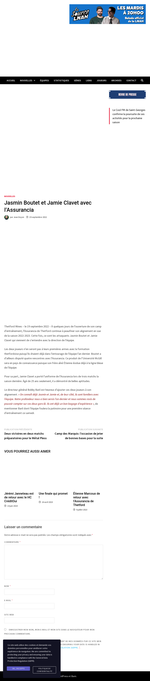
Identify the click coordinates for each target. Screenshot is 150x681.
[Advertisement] (75, 54)
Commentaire (12, 542)
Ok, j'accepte (18, 668)
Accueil (11, 80)
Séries (77, 80)
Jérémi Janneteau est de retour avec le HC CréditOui (19, 497)
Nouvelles (26, 80)
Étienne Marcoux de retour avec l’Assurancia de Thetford (86, 499)
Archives (116, 80)
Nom (7, 586)
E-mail (8, 600)
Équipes (44, 80)
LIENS (89, 80)
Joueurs (102, 80)
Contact (131, 80)
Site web (9, 614)
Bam (73, 676)
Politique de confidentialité (44, 669)
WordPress (62, 676)
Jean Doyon (18, 217)
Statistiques (61, 80)
